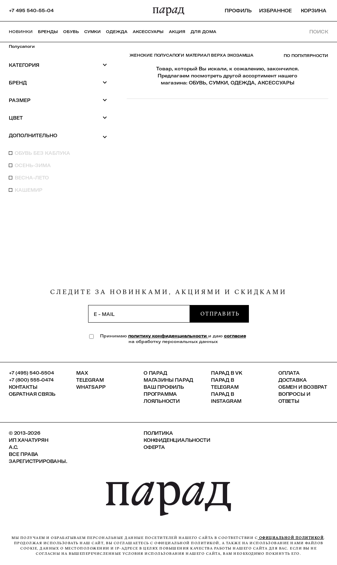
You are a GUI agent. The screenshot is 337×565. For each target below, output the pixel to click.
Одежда (116, 31)
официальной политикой (291, 537)
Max (82, 373)
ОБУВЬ (197, 82)
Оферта (154, 447)
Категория (58, 65)
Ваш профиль (164, 387)
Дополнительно (58, 136)
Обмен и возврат (302, 387)
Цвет (58, 118)
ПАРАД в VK (226, 373)
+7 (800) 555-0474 (31, 380)
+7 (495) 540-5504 (31, 373)
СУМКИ (218, 82)
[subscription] (139, 314)
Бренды (48, 31)
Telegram (90, 380)
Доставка (292, 380)
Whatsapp (90, 387)
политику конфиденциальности (168, 335)
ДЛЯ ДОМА (203, 31)
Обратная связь (32, 394)
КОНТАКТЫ (23, 387)
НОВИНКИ (21, 31)
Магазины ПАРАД (168, 380)
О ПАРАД (155, 373)
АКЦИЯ (177, 31)
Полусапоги (22, 46)
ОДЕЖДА (243, 82)
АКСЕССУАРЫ (276, 82)
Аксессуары (148, 31)
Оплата (289, 373)
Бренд (58, 82)
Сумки (92, 31)
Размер (58, 100)
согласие (235, 335)
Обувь (71, 31)
